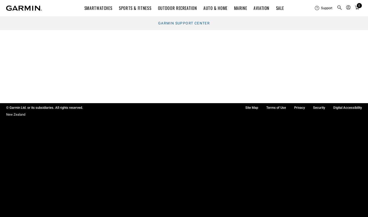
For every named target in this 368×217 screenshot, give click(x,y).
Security (319, 108)
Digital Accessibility (347, 108)
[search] (339, 8)
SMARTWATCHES (98, 8)
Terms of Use (276, 108)
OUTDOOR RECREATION (177, 8)
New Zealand (15, 114)
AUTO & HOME (215, 8)
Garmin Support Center (184, 23)
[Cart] (357, 8)
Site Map (251, 108)
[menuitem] (324, 8)
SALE (280, 8)
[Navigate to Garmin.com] (24, 8)
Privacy (299, 108)
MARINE (240, 8)
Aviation (261, 8)
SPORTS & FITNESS (135, 8)
